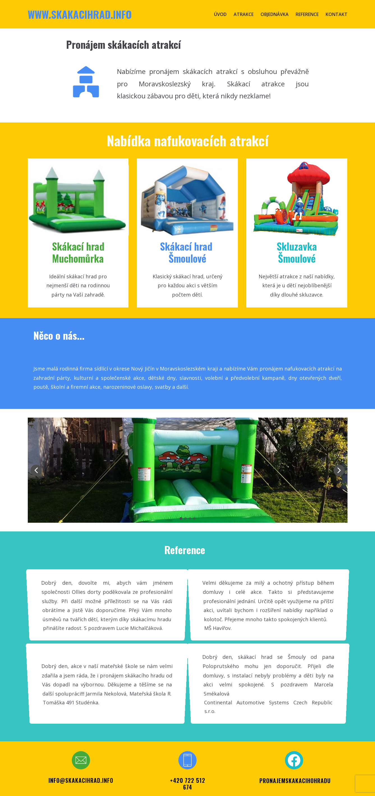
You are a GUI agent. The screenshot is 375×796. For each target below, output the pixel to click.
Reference (307, 14)
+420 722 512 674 (187, 783)
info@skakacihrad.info (81, 780)
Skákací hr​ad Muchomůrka (78, 252)
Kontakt (337, 14)
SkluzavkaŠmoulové (297, 252)
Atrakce (244, 14)
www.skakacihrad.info (80, 14)
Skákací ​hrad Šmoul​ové (187, 252)
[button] (36, 470)
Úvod (220, 14)
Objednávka (275, 14)
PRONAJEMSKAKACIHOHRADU (295, 780)
